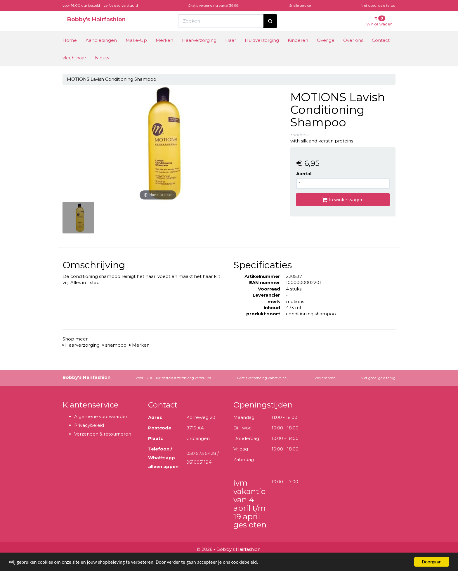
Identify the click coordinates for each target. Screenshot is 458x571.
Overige (325, 40)
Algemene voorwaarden (101, 416)
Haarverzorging (199, 40)
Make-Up (136, 40)
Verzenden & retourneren (102, 434)
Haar (230, 40)
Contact (381, 40)
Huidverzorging (262, 40)
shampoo (114, 345)
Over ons (353, 40)
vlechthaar (74, 58)
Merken (164, 40)
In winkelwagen (343, 199)
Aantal (303, 173)
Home (70, 40)
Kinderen (298, 40)
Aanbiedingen (101, 40)
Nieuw (102, 58)
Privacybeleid (89, 425)
